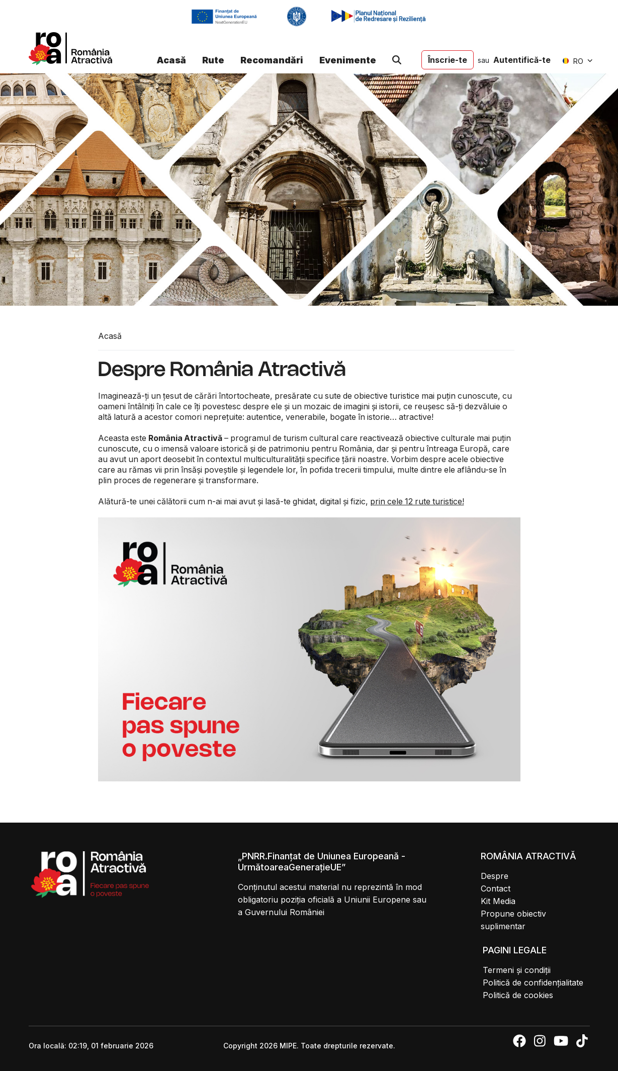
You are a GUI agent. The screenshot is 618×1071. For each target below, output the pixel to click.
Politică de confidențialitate (533, 982)
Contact (495, 888)
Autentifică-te (522, 60)
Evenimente (347, 60)
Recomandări (271, 60)
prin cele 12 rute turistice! (417, 501)
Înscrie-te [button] (447, 60)
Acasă (171, 60)
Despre (494, 876)
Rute (213, 60)
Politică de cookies (518, 995)
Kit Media (498, 901)
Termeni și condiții (517, 970)
